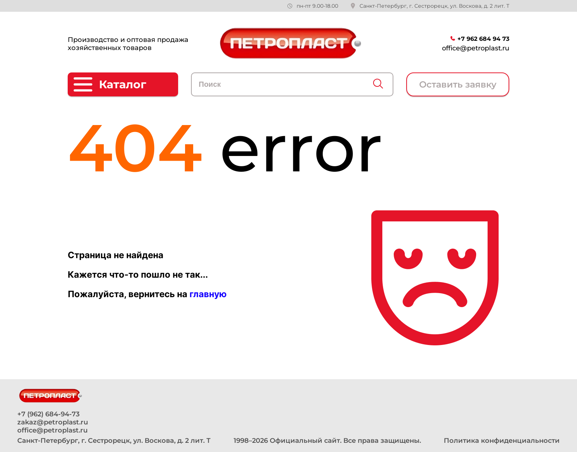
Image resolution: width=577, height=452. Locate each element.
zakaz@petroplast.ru (52, 422)
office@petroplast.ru (475, 48)
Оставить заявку (457, 84)
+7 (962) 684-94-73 (48, 414)
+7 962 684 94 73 (483, 38)
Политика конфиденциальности (502, 441)
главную (208, 294)
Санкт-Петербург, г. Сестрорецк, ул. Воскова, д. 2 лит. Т (434, 6)
